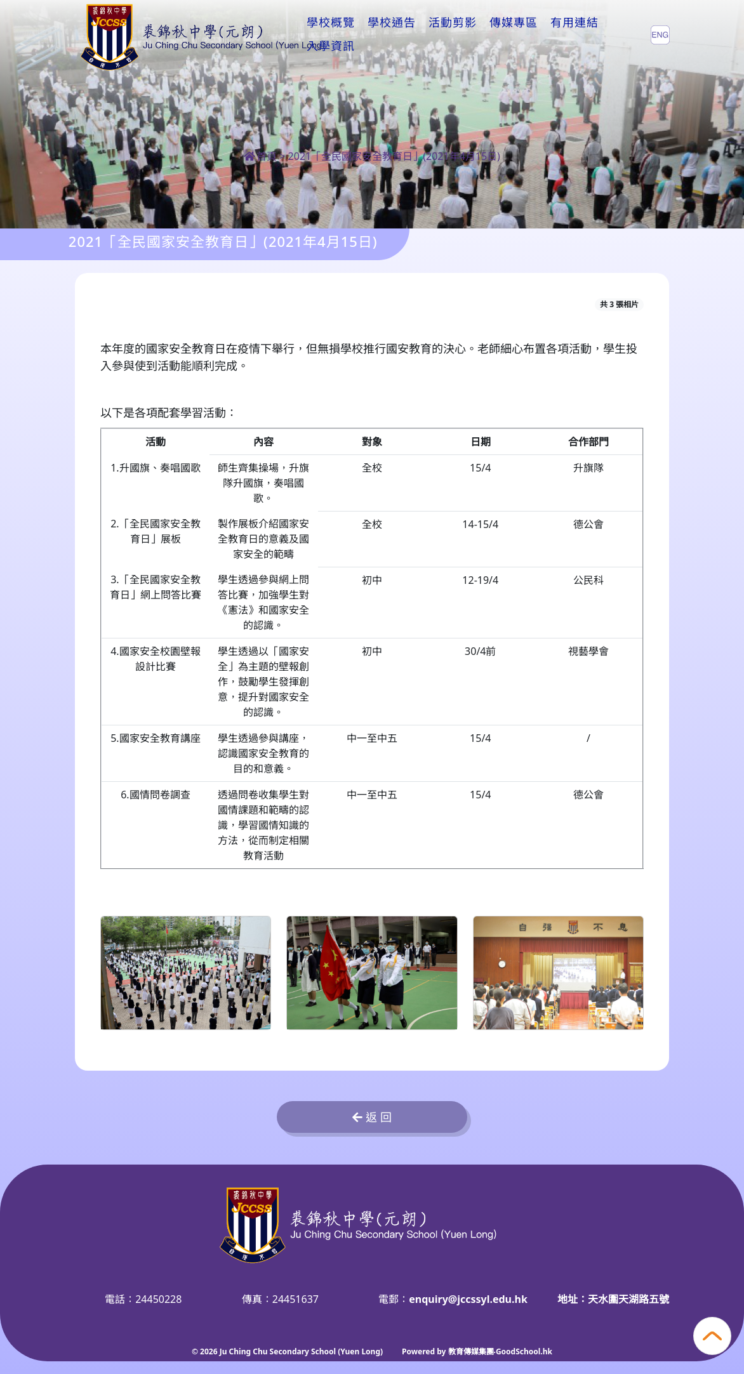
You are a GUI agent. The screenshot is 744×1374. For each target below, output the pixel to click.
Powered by (425, 1351)
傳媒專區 (513, 34)
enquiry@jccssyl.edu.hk (468, 1299)
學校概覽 (331, 34)
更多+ (569, 34)
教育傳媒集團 (471, 1351)
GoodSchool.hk (524, 1351)
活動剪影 (452, 34)
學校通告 (392, 34)
